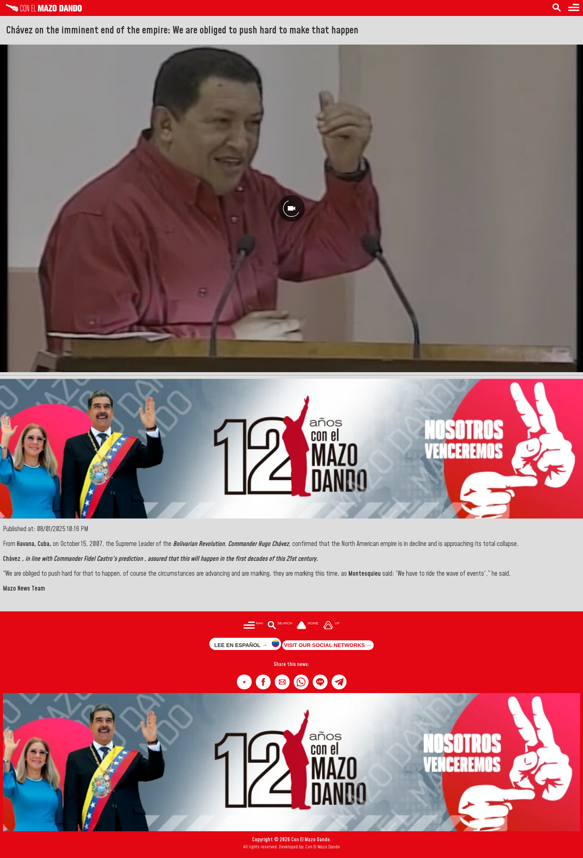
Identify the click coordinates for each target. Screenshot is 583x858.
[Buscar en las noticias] (280, 625)
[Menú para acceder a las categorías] (253, 625)
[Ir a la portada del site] (308, 625)
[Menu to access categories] (574, 8)
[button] (244, 682)
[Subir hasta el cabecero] (331, 625)
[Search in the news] (556, 8)
